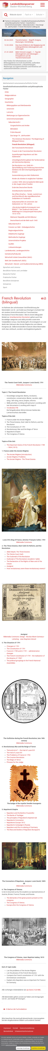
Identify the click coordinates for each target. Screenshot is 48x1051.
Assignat (10, 566)
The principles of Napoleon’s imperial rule (22, 818)
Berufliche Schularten (11, 281)
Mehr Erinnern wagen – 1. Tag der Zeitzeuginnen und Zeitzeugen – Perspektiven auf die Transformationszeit (28, 55)
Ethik (7, 92)
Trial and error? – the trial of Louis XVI (21, 750)
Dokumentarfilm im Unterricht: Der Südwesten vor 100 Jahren (24, 203)
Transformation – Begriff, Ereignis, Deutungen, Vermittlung (28, 41)
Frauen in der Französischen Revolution (27, 151)
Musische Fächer (9, 274)
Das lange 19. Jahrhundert (20, 136)
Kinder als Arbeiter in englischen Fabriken (27, 179)
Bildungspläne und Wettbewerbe (19, 105)
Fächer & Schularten (12, 21)
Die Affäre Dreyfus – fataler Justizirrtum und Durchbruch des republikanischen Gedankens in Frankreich (27, 196)
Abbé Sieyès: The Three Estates (18, 552)
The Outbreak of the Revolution (18, 557)
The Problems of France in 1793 (18, 755)
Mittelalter (14, 129)
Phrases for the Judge (15, 762)
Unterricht (10, 109)
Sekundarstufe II (14, 224)
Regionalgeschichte (15, 230)
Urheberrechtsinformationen (24, 1031)
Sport (5, 287)
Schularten (7, 284)
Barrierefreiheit (8, 1031)
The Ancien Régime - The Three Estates (21, 459)
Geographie (9, 99)
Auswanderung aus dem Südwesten (25, 175)
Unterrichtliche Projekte (17, 240)
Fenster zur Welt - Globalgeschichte (21, 227)
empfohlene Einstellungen (38, 1048)
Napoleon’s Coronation (15, 820)
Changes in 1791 (13, 646)
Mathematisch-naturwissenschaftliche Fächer (20, 83)
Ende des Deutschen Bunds (22, 187)
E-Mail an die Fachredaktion (16, 1009)
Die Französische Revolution (22, 148)
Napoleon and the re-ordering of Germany (22, 827)
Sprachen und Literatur (11, 267)
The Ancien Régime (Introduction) (19, 454)
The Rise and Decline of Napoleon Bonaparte (23, 830)
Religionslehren (10, 95)
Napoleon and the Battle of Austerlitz (20, 813)
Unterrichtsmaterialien (13, 25)
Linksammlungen (14, 247)
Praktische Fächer (10, 277)
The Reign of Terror (14, 760)
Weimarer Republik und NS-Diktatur (23, 217)
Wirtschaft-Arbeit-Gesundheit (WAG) (18, 257)
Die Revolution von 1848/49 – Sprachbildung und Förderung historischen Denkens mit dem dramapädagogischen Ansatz (28, 168)
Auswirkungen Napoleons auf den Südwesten (24, 155)
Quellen (11, 244)
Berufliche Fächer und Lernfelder (15, 271)
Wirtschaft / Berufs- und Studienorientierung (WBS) (24, 264)
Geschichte (30, 23)
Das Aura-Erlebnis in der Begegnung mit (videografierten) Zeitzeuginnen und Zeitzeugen (30, 47)
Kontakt (15, 1028)
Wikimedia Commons (24, 385)
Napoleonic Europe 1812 (16, 823)
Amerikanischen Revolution (20, 317)
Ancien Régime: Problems (16, 457)
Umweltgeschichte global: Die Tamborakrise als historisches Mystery (28, 161)
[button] (28, 15)
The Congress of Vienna (15, 903)
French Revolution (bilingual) (23, 144)
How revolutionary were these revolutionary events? (26, 568)
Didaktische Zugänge (16, 234)
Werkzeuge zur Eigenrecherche (18, 115)
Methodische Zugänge (16, 237)
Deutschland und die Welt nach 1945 (23, 220)
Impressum (7, 1028)
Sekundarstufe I (29, 25)
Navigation (8, 78)
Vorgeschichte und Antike (19, 125)
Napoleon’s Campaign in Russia (18, 825)
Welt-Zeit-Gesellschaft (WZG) (15, 261)
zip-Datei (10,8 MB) (33, 990)
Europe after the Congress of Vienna (20, 905)
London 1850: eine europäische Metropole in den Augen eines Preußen (27, 183)
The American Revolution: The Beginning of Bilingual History (28, 140)
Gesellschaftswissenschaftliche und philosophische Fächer (25, 22)
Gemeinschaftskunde (13, 254)
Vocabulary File (12, 408)
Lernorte (10, 112)
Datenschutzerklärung (11, 1045)
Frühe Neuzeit (15, 132)
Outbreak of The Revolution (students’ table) (23, 559)
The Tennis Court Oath (15, 554)
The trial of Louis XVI (14, 753)
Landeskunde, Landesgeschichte (17, 251)
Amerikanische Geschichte (22, 191)
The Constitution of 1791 (16, 649)
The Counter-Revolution (15, 757)
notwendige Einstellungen (23, 1048)
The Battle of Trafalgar (15, 815)
